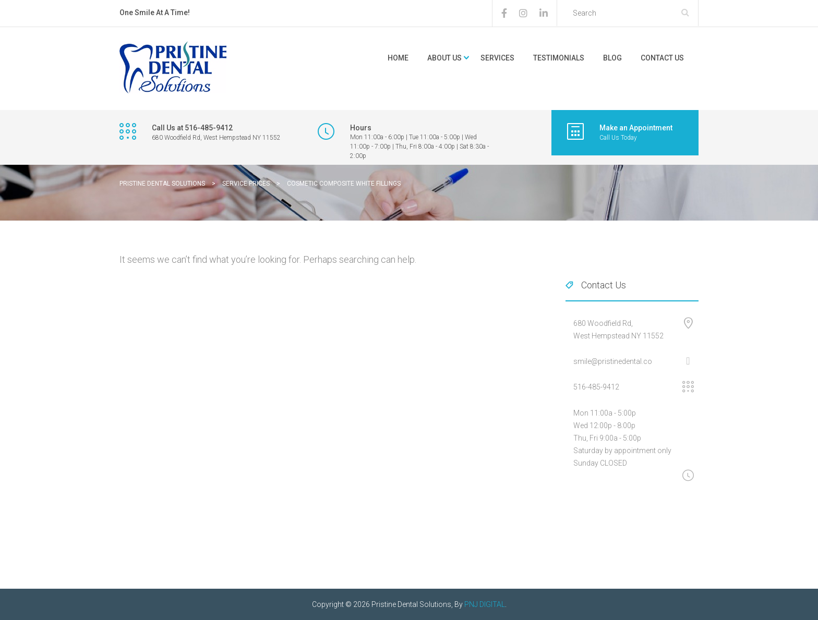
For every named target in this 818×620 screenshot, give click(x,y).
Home (398, 58)
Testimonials (558, 58)
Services (497, 58)
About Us (444, 58)
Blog (612, 58)
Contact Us (662, 58)
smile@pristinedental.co (612, 361)
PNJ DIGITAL (484, 604)
